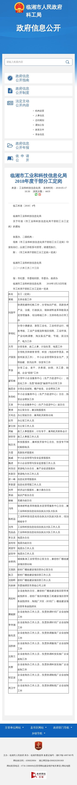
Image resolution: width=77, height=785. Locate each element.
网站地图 (66, 766)
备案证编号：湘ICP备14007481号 (59, 755)
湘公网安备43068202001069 (51, 760)
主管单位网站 (13, 727)
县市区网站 (37, 727)
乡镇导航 (37, 733)
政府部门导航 (61, 727)
